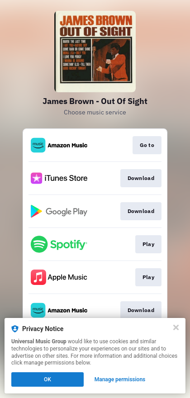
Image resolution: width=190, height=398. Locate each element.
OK (47, 379)
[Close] (176, 327)
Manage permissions (120, 379)
